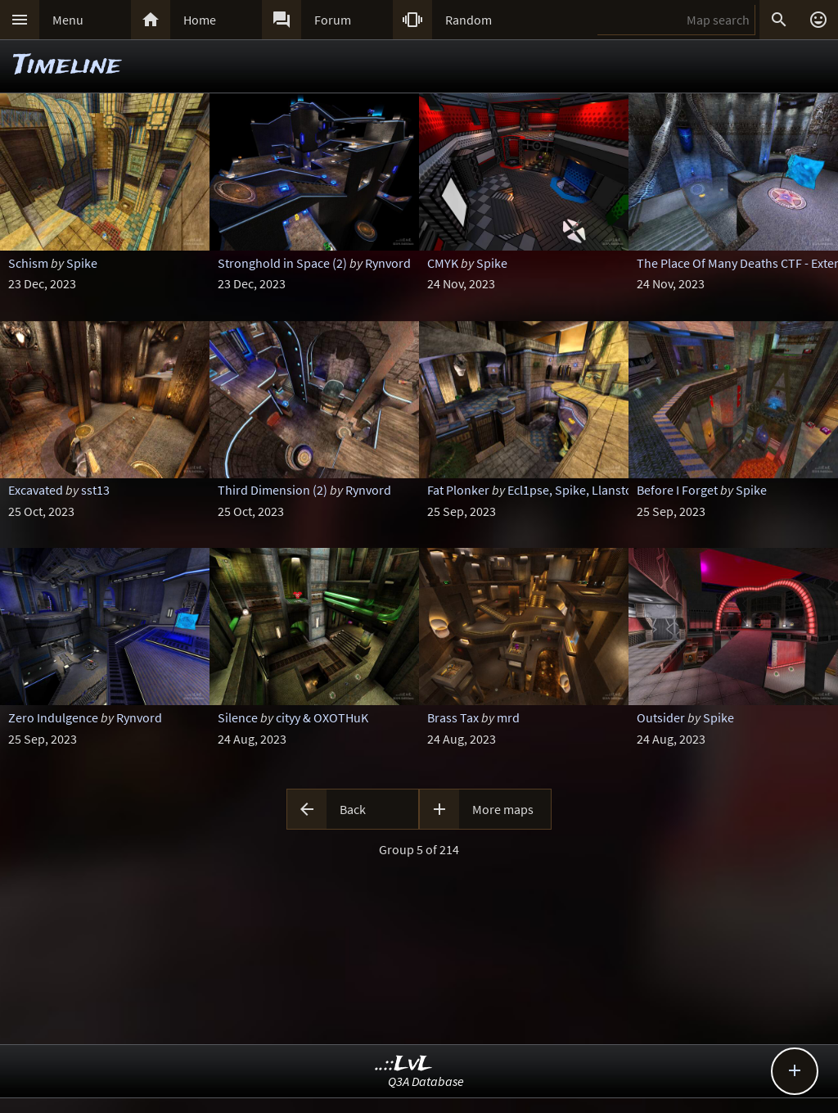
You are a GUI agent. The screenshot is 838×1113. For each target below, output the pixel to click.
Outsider (661, 717)
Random (468, 19)
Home (199, 19)
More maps (503, 809)
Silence (238, 717)
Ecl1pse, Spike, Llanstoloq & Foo (596, 490)
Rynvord (388, 263)
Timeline (67, 66)
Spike (81, 263)
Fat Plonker (458, 490)
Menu (67, 19)
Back (353, 809)
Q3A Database (426, 1081)
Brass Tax (453, 717)
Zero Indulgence (53, 717)
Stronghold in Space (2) (282, 263)
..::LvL (403, 1064)
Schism (28, 263)
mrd (508, 717)
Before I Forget (677, 490)
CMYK (442, 263)
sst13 (95, 490)
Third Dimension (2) (272, 490)
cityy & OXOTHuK (322, 717)
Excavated (35, 490)
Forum (332, 19)
